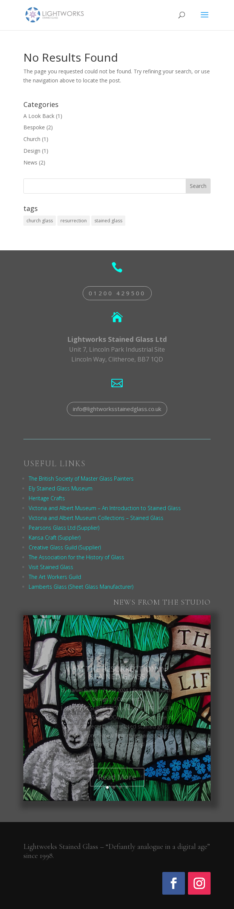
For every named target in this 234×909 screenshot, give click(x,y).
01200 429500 (117, 293)
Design (31, 150)
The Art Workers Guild (55, 576)
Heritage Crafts (47, 498)
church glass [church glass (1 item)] (39, 220)
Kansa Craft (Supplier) (54, 537)
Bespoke (34, 127)
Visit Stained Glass (51, 567)
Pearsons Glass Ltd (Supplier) (64, 527)
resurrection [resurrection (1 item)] (73, 220)
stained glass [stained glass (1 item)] (108, 220)
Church (31, 139)
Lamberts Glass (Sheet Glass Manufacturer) (81, 586)
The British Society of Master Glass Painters (81, 478)
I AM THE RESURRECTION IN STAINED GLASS (117, 678)
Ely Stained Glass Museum (60, 488)
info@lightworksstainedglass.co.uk (117, 409)
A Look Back (38, 115)
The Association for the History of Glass (76, 557)
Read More (117, 783)
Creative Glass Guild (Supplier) (65, 547)
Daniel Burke (82, 696)
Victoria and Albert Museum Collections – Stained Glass (96, 517)
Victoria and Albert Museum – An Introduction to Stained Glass (105, 508)
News (30, 162)
